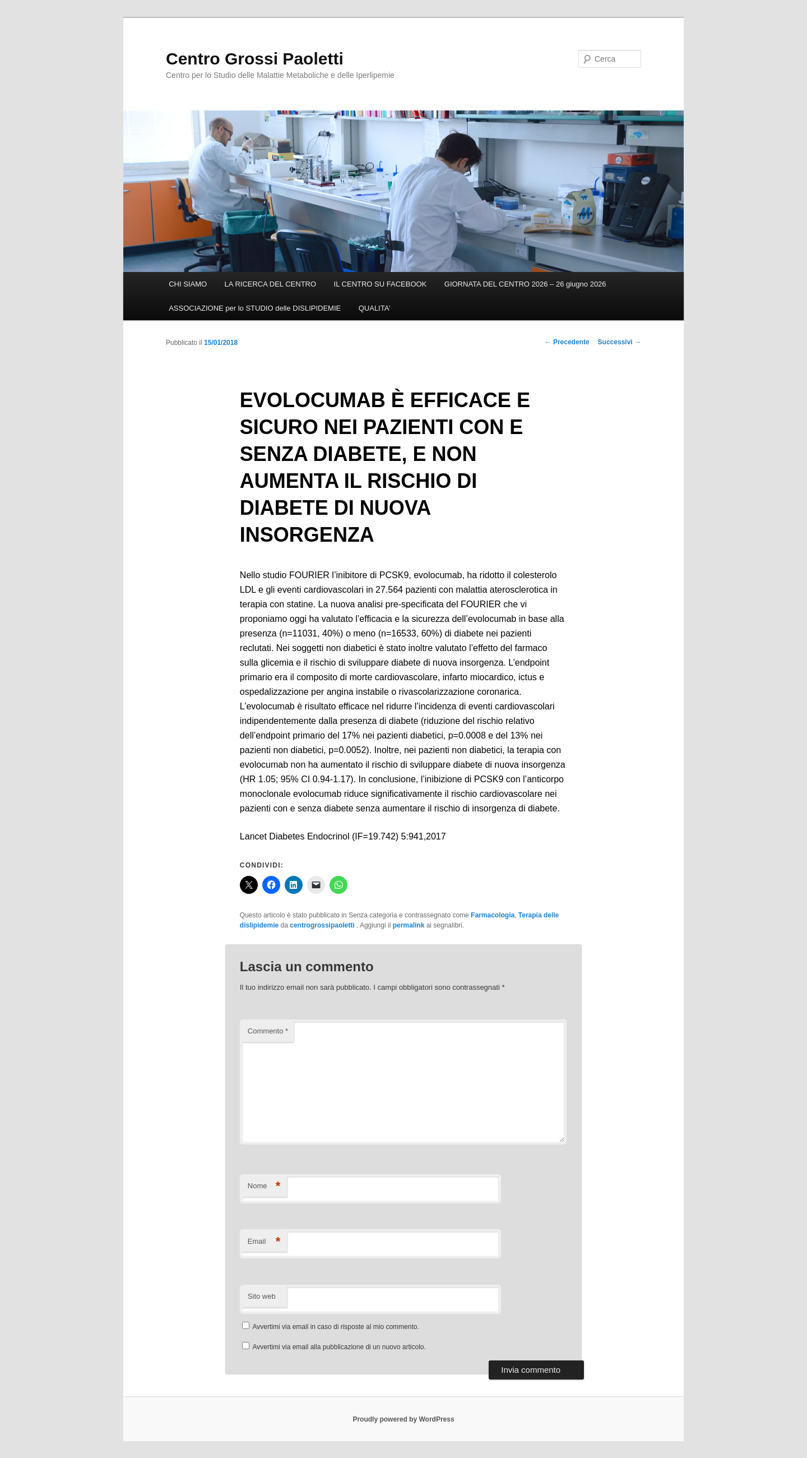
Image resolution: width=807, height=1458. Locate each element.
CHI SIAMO (188, 284)
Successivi (619, 342)
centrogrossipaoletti (323, 925)
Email (264, 1242)
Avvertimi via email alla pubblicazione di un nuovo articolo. (339, 1347)
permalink (409, 925)
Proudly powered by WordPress (403, 1419)
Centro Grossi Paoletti (255, 58)
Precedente (567, 342)
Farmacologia (492, 915)
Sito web (262, 1296)
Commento (268, 1031)
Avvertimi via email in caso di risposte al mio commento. (336, 1327)
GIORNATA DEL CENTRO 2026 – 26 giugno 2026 (525, 284)
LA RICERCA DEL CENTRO (271, 284)
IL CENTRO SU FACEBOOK (380, 284)
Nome (264, 1186)
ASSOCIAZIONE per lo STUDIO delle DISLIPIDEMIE (255, 308)
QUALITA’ (375, 308)
